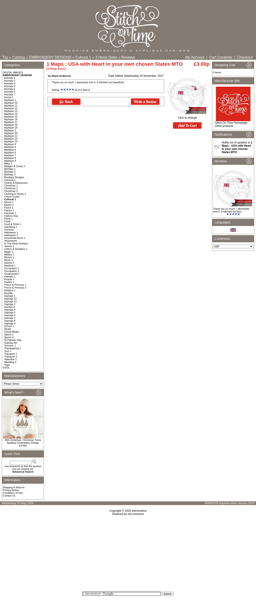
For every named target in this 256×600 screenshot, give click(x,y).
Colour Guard (11, 196)
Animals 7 (9, 94)
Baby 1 (8, 163)
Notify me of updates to (237, 147)
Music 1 (8, 260)
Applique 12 (10, 108)
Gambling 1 (10, 227)
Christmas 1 (11, 185)
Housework (10, 240)
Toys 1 (8, 351)
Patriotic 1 (9, 276)
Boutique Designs (14, 177)
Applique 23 (10, 141)
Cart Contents (220, 57)
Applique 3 (10, 144)
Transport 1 (10, 353)
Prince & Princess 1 (15, 284)
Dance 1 (9, 202)
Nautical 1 (9, 265)
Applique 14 (10, 113)
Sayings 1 (9, 295)
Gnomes (9, 229)
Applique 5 (10, 149)
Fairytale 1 (10, 213)
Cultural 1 (83, 57)
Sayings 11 (10, 301)
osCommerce (136, 514)
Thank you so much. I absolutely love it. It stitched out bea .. (231, 210)
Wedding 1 (10, 362)
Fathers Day (11, 215)
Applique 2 (10, 130)
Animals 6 (9, 91)
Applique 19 (10, 127)
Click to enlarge (187, 116)
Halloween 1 (11, 232)
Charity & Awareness (16, 182)
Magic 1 (8, 251)
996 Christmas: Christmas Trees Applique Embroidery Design (23, 441)
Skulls (7, 329)
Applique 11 (10, 105)
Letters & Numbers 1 (15, 249)
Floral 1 (8, 218)
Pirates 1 (9, 282)
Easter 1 (9, 204)
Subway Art (10, 342)
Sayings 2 (9, 304)
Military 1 (9, 254)
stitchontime (139, 510)
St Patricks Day (12, 340)
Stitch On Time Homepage (231, 122)
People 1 (9, 279)
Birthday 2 (10, 171)
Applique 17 (10, 122)
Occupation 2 (11, 271)
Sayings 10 (10, 298)
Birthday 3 (10, 174)
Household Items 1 (14, 238)
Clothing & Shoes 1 (15, 193)
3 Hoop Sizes (106, 57)
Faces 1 (8, 207)
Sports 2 (9, 337)
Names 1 (9, 262)
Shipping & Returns (14, 487)
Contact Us (9, 495)
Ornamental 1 (12, 273)
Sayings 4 (9, 309)
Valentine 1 (10, 359)
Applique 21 (10, 135)
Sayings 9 (9, 323)
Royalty (8, 293)
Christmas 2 (11, 188)
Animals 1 (9, 78)
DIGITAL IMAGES (13, 72)
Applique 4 (10, 147)
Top (5, 57)
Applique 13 (10, 111)
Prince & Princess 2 (15, 287)
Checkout (245, 57)
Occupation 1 (11, 268)
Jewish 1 (9, 246)
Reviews (128, 57)
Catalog (18, 57)
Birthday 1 (10, 169)
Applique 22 (10, 138)
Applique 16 (10, 119)
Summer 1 (10, 345)
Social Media (11, 331)
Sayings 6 (9, 315)
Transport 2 (10, 356)
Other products (224, 126)
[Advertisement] (128, 555)
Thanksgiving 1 (12, 348)
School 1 (9, 326)
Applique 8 (10, 158)
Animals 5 (9, 89)
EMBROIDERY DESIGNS (50, 57)
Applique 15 (10, 116)
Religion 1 (9, 290)
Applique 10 (10, 102)
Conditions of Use (13, 492)
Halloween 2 (11, 235)
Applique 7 (10, 155)
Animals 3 (9, 83)
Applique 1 (10, 100)
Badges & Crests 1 (14, 166)
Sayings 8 (9, 320)
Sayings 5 (9, 312)
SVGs (6, 367)
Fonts (7, 221)
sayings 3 (9, 307)
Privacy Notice (11, 490)
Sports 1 (9, 334)
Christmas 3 (11, 191)
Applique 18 (10, 124)
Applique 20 (10, 133)
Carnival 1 (10, 180)
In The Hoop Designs (16, 243)
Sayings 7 (9, 318)
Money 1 (9, 257)
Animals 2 (9, 80)
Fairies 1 (9, 210)
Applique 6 (10, 152)
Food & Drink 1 (12, 224)
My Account (194, 57)
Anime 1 (8, 97)
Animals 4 (9, 86)
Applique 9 (10, 160)
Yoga (7, 364)
